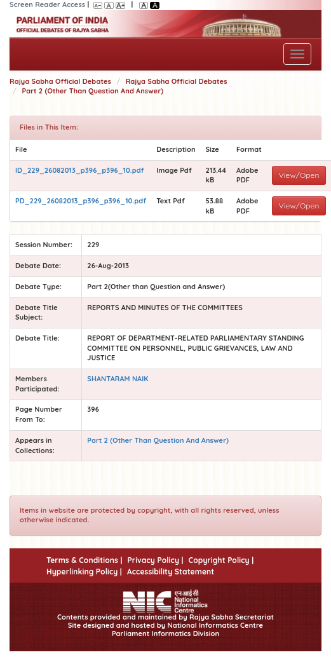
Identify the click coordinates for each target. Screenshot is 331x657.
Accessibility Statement (170, 571)
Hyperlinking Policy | (84, 571)
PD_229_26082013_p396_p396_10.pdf (80, 200)
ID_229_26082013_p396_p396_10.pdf (79, 170)
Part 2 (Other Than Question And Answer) (93, 90)
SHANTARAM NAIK (117, 378)
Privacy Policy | (155, 560)
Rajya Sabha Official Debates (60, 81)
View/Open (299, 175)
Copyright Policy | (221, 560)
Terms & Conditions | (84, 560)
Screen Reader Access (47, 4)
